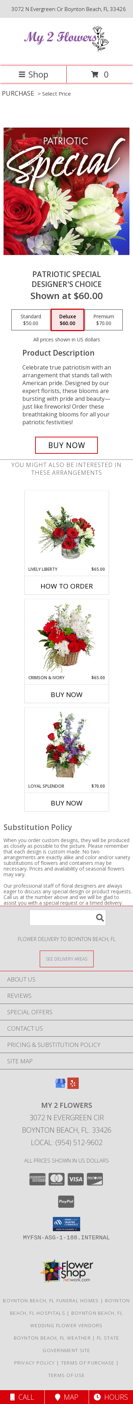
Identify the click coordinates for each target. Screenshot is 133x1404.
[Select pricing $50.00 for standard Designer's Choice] (31, 320)
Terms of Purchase (88, 1363)
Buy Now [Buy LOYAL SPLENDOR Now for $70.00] (67, 803)
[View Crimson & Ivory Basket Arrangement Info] (66, 637)
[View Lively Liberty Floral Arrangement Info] (66, 528)
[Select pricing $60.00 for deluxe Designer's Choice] (67, 320)
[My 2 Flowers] (66, 55)
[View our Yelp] (73, 1087)
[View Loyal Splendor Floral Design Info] (66, 745)
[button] (66, 1224)
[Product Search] (67, 918)
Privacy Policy (34, 1363)
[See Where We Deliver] (67, 958)
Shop (33, 74)
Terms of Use (66, 1375)
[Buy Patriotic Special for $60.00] (66, 445)
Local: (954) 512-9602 (66, 1142)
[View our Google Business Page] (60, 1087)
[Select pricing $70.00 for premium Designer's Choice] (103, 320)
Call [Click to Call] (22, 1397)
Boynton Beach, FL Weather (52, 1338)
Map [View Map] (66, 1397)
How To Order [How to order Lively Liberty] (66, 586)
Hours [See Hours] (111, 1397)
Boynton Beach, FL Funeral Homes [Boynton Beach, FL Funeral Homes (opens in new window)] (51, 1300)
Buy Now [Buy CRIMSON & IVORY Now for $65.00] (67, 694)
